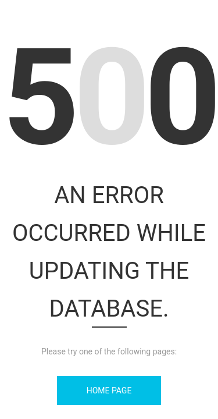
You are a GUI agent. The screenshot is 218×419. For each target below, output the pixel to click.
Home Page (109, 390)
